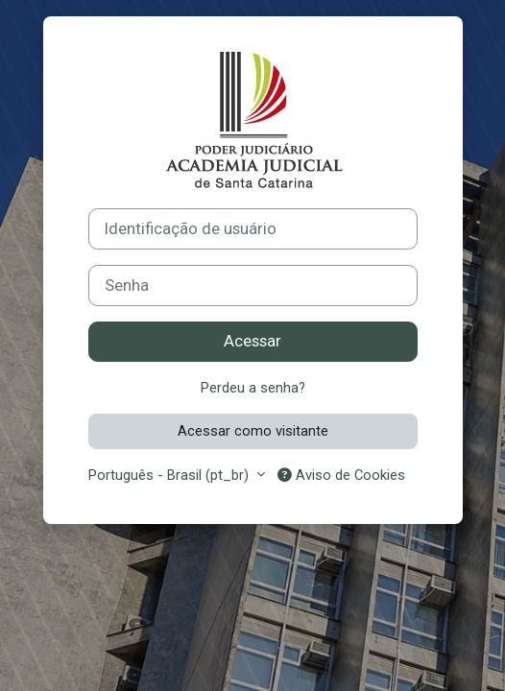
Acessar (252, 341)
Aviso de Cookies (341, 475)
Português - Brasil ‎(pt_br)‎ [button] (170, 475)
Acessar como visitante (253, 431)
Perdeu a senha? (253, 387)
